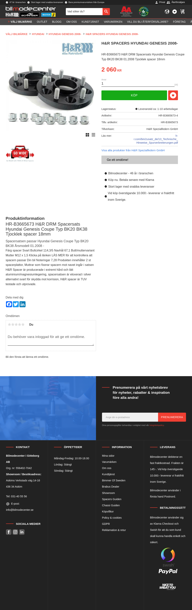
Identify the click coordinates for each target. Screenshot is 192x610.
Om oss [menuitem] (71, 21)
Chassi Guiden (111, 505)
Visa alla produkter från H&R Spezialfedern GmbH (133, 150)
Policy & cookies (112, 517)
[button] (174, 11)
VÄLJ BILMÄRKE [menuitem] (21, 21)
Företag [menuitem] (179, 21)
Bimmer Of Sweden (113, 480)
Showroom (108, 492)
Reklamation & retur (114, 530)
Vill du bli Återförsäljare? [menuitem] (147, 21)
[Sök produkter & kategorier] (84, 11)
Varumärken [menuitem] (113, 21)
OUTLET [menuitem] (42, 21)
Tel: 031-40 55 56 (16, 496)
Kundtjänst (108, 474)
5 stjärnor (23, 324)
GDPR (106, 523)
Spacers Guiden (111, 499)
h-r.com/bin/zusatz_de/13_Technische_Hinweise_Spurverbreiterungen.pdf (156, 139)
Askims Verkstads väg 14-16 (23, 480)
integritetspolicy (156, 425)
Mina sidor (108, 455)
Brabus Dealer (110, 486)
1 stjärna (9, 324)
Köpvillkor (108, 511)
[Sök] (106, 11)
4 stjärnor (19, 324)
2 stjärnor (12, 324)
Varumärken (109, 461)
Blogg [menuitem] (57, 21)
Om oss (106, 468)
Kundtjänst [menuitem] (90, 21)
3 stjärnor (16, 324)
